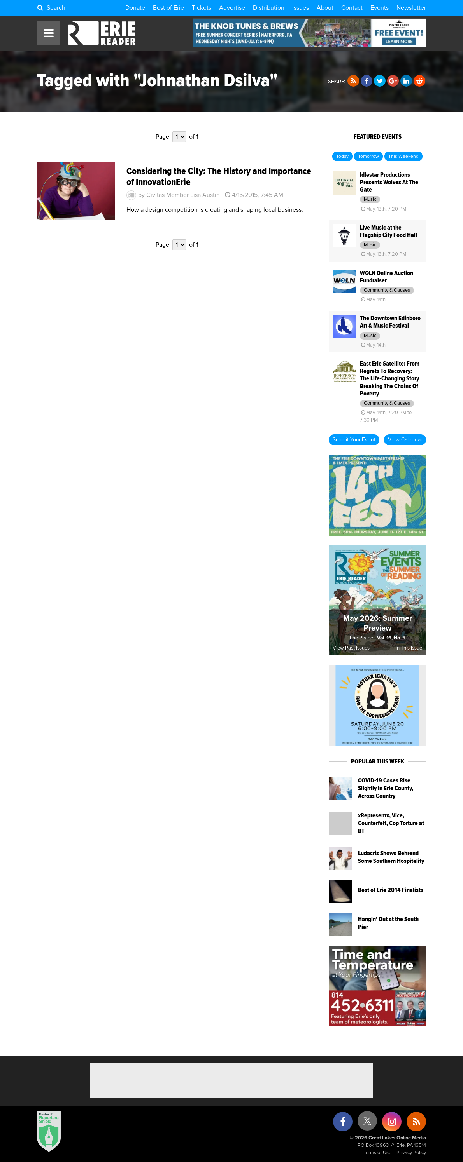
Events (379, 8)
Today (342, 156)
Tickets (201, 8)
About (325, 8)
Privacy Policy (411, 1152)
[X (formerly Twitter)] (367, 1123)
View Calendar (405, 440)
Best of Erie (168, 8)
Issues (300, 8)
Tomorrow (368, 156)
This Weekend (403, 156)
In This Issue (409, 648)
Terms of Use (377, 1152)
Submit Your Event (354, 440)
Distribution (268, 8)
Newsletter (411, 8)
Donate (135, 8)
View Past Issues (351, 648)
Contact (352, 8)
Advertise (232, 8)
